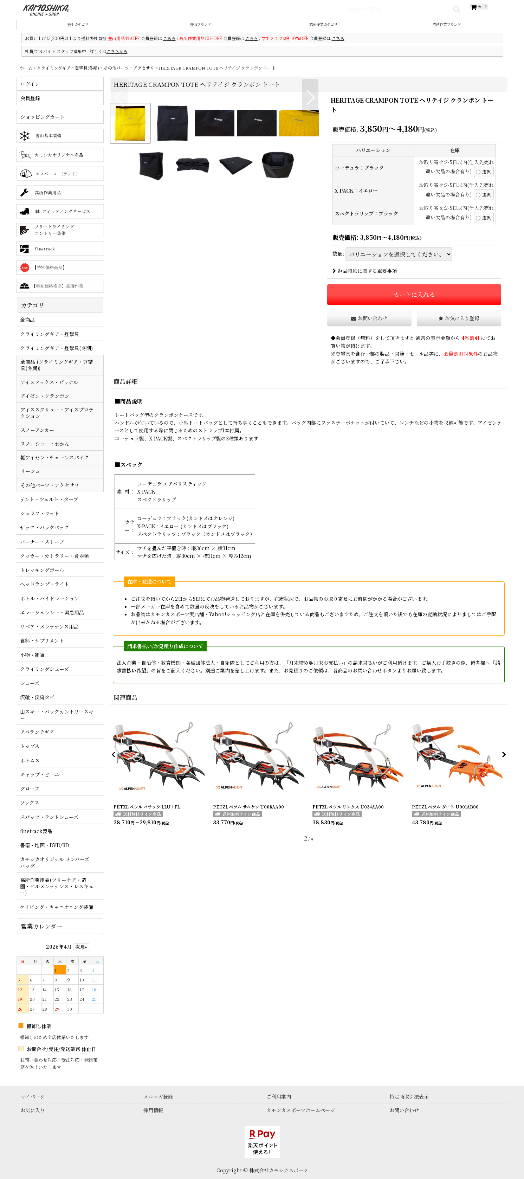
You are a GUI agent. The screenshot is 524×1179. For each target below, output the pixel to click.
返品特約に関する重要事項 (364, 279)
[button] (119, 207)
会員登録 (345, 345)
